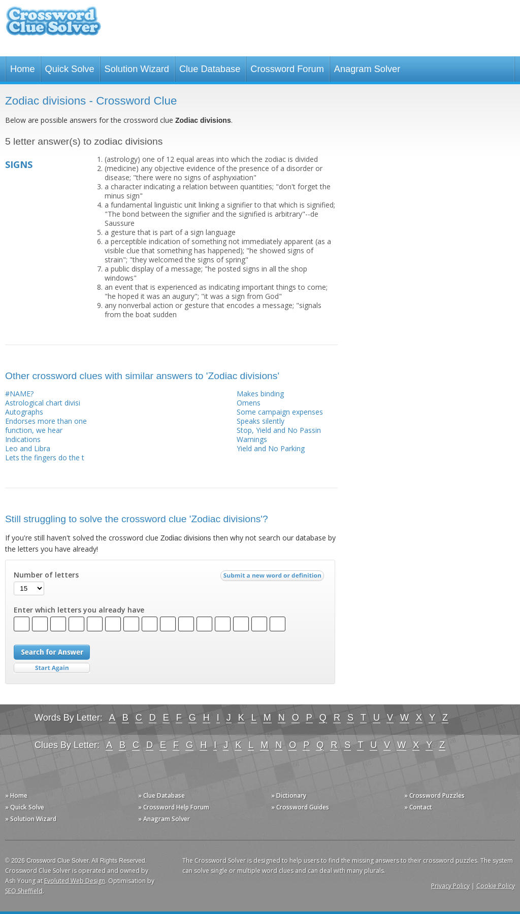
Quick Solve (69, 69)
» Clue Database (161, 795)
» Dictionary (288, 795)
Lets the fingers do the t (44, 457)
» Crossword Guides (300, 807)
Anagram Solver (367, 69)
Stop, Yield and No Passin (279, 430)
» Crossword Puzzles (434, 795)
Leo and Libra (27, 448)
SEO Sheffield (24, 891)
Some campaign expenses (280, 412)
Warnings (252, 439)
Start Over (52, 668)
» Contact (418, 807)
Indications (23, 439)
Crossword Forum (287, 69)
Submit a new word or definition (273, 578)
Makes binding (260, 393)
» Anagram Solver (164, 819)
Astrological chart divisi (42, 403)
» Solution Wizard (30, 819)
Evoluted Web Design (74, 880)
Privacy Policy (450, 886)
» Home (16, 795)
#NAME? (19, 393)
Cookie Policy (495, 886)
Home (22, 69)
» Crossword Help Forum (173, 807)
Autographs (24, 412)
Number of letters (46, 575)
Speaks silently (260, 421)
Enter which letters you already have (79, 610)
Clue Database (209, 69)
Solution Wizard (137, 69)
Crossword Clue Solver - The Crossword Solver (53, 25)
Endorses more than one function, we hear (46, 425)
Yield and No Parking (271, 448)
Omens (249, 403)
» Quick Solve (24, 807)
